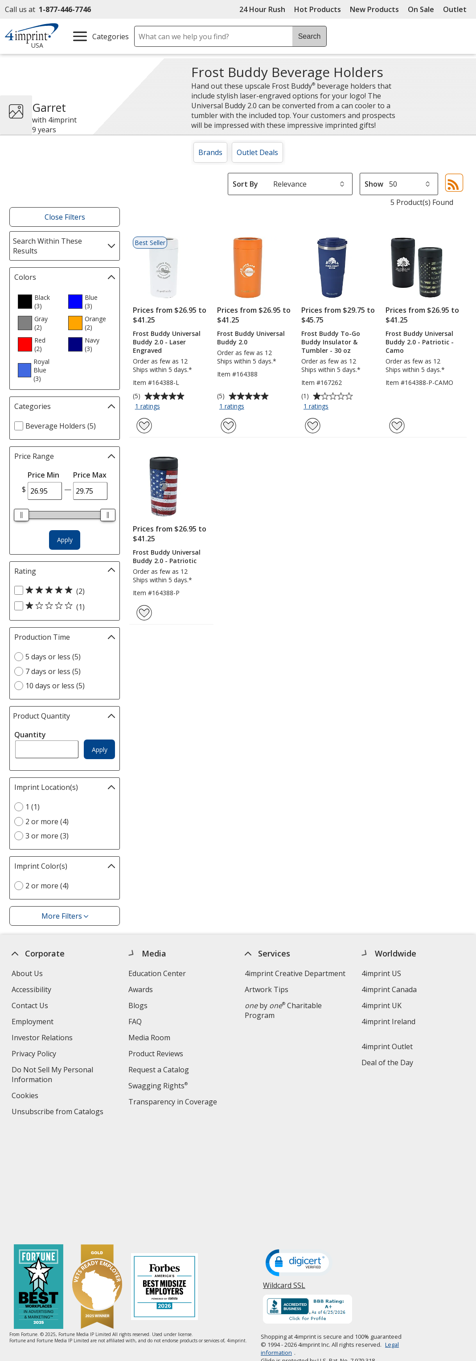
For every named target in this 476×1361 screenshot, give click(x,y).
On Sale (421, 9)
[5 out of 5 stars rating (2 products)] (62, 591)
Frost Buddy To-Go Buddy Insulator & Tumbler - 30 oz (330, 342)
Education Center (157, 973)
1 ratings (148, 407)
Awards (140, 989)
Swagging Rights (158, 1086)
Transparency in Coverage (173, 1103)
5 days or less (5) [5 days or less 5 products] (53, 656)
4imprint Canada (389, 989)
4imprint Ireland (388, 1021)
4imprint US (381, 973)
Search (309, 36)
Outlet (457, 9)
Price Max (90, 475)
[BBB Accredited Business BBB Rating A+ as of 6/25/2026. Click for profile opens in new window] (307, 1203)
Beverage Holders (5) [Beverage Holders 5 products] (60, 425)
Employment (32, 1021)
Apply (65, 539)
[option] (39, 301)
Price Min (43, 475)
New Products (374, 9)
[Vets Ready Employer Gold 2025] (97, 1180)
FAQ (135, 1021)
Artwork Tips (266, 989)
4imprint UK (381, 1005)
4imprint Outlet (387, 1046)
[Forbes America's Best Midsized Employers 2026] (164, 1180)
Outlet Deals (257, 152)
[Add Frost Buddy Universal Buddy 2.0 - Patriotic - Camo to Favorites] (396, 425)
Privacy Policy (35, 1055)
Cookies (26, 1097)
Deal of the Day (387, 1062)
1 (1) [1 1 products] (32, 806)
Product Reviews (155, 1054)
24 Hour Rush (262, 9)
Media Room (149, 1037)
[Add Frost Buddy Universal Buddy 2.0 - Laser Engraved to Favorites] (144, 425)
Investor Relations (43, 1039)
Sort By (245, 184)
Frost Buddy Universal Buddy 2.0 (251, 337)
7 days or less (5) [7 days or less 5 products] (53, 671)
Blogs (138, 1005)
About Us (27, 973)
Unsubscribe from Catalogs (59, 1113)
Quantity (30, 735)
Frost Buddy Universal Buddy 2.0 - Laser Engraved (167, 342)
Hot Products (317, 9)
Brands (210, 152)
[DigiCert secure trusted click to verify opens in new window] (299, 1156)
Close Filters (65, 217)
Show (374, 184)
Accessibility (31, 989)
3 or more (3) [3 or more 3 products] (47, 835)
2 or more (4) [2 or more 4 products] (47, 821)
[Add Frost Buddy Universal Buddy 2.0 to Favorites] (228, 425)
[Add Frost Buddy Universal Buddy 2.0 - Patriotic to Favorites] (144, 612)
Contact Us (30, 1005)
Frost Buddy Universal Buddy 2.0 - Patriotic (167, 556)
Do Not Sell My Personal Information (52, 1076)
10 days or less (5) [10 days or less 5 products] (55, 685)
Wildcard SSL (284, 1181)
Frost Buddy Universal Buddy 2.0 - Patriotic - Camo (420, 342)
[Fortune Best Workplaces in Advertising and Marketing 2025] (38, 1180)
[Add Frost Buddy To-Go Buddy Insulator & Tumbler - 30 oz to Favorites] (312, 425)
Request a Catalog (158, 1070)
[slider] (21, 515)
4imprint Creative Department (295, 973)
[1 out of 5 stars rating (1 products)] (62, 606)
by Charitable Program (283, 1010)
